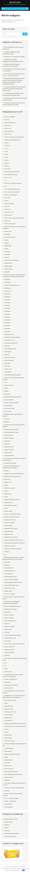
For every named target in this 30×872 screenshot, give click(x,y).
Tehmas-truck (7, 209)
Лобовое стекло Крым (9, 546)
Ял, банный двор (8, 807)
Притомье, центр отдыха (10, 609)
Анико (5, 382)
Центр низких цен (8, 777)
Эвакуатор (7, 790)
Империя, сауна (8, 511)
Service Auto (7, 206)
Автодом (6, 243)
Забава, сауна (7, 494)
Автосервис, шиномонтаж (10, 343)
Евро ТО (6, 491)
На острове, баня (8, 573)
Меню (3, 8)
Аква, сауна (7, 366)
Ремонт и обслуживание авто (11, 833)
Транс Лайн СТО (8, 720)
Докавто (6, 485)
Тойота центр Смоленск (10, 712)
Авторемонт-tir (8, 288)
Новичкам (6, 825)
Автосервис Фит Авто (9, 340)
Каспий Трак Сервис (9, 522)
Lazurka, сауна (7, 177)
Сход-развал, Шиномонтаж (11, 685)
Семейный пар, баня (9, 649)
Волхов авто (7, 441)
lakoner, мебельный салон (10, 174)
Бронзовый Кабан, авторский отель (13, 397)
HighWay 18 (7, 166)
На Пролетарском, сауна (10, 576)
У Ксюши (6, 729)
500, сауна (6, 119)
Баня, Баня (7, 394)
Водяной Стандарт (9, 438)
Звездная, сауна (8, 502)
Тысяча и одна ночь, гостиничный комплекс (15, 726)
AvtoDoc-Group (7, 128)
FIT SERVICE (7, 145)
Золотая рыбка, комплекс (10, 505)
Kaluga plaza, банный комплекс (11, 171)
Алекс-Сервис (7, 372)
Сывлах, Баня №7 (8, 688)
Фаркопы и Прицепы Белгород (12, 754)
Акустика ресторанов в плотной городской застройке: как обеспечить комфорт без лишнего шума (14, 88)
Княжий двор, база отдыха (10, 528)
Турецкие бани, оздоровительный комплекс (15, 723)
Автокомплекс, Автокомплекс (11, 260)
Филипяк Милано (8, 760)
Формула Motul (8, 765)
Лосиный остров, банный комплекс (13, 548)
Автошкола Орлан (8, 360)
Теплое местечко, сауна (10, 700)
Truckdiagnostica (8, 215)
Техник (6, 703)
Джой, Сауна (7, 479)
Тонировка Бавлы (8, 714)
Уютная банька (8, 751)
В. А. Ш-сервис (8, 411)
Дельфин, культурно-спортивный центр (14, 473)
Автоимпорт (7, 251)
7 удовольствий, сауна (9, 122)
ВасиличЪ (6, 422)
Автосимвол (7, 346)
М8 (5, 554)
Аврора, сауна (7, 231)
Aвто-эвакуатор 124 (9, 131)
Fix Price (6, 148)
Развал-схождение (9, 615)
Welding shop (7, 221)
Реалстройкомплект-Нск (10, 620)
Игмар (5, 508)
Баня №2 (6, 391)
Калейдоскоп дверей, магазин (11, 517)
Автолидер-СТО (8, 263)
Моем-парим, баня (9, 568)
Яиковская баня (8, 804)
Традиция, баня (8, 717)
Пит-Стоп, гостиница (9, 594)
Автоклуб (6, 257)
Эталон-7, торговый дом (10, 801)
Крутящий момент (8, 531)
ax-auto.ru (15, 2)
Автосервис (7, 294)
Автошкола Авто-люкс (9, 357)
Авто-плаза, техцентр (9, 237)
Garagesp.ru (7, 163)
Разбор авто (7, 612)
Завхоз (6, 496)
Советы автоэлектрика (10, 836)
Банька (6, 388)
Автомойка (7, 272)
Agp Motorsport (7, 125)
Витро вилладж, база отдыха (11, 432)
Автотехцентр (7, 351)
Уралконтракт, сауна (9, 740)
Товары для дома (8, 706)
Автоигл (6, 248)
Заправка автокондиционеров (11, 499)
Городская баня (8, 452)
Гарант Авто (7, 444)
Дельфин (6, 470)
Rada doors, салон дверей (10, 195)
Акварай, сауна (8, 369)
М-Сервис (6, 551)
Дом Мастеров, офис (9, 488)
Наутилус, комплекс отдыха (11, 579)
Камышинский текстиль (10, 520)
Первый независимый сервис (11, 585)
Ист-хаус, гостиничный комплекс (12, 514)
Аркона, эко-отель (8, 385)
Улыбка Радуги (8, 735)
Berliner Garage (7, 134)
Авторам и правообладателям (11, 285)
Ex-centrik (6, 143)
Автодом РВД (7, 246)
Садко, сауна (7, 641)
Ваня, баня (7, 419)
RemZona (6, 200)
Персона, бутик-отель (9, 588)
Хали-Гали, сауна (8, 768)
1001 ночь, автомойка (9, 117)
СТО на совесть (8, 671)
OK (23, 870)
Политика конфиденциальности (12, 606)
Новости (6, 827)
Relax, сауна (7, 197)
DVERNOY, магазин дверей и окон (12, 140)
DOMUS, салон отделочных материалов (14, 137)
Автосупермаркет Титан (10, 348)
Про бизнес (7, 830)
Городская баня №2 (9, 455)
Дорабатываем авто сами (10, 819)
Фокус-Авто (7, 763)
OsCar (5, 186)
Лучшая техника (8, 822)
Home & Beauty (7, 169)
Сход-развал (7, 682)
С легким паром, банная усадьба (12, 635)
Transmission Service (9, 212)
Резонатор (7, 623)
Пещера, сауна (8, 591)
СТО (5, 663)
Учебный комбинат (9, 748)
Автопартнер (7, 282)
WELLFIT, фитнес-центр (10, 223)
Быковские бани (8, 405)
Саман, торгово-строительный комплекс (14, 644)
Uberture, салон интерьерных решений (14, 218)
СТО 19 (6, 669)
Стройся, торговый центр (10, 679)
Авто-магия (7, 234)
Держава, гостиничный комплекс (12, 476)
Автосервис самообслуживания (12, 337)
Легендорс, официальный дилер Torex (13, 540)
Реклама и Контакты (9, 626)
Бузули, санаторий (9, 399)
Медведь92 (7, 565)
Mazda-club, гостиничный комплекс (13, 183)
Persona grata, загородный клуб (12, 189)
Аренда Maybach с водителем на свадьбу (14, 56)
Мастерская (7, 562)
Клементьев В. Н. (8, 525)
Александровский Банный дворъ (12, 375)
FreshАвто (6, 160)
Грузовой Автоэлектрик (10, 463)
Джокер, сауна (7, 482)
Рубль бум (6, 632)
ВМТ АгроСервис (8, 435)
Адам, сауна (7, 363)
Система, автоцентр (9, 652)
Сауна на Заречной (9, 646)
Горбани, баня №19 (9, 449)
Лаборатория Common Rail (10, 537)
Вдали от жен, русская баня (11, 429)
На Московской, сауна (9, 571)
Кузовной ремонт (8, 534)
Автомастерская (8, 266)
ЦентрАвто (7, 780)
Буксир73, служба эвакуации (11, 402)
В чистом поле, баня (9, 408)
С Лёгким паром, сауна (10, 638)
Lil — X (5, 180)
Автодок (6, 240)
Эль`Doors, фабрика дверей (11, 798)
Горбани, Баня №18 (9, 446)
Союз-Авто (7, 655)
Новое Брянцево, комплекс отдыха (13, 582)
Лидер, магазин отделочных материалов (14, 543)
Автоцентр (7, 354)
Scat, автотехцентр (9, 203)
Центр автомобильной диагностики (13, 774)
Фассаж (6, 757)
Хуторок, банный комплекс (11, 771)
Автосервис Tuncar (9, 334)
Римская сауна (8, 629)
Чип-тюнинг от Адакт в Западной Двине (14, 788)
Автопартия (7, 279)
